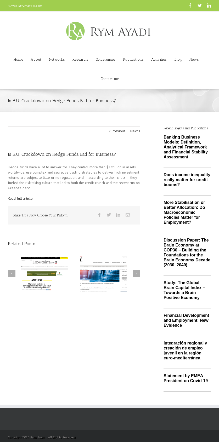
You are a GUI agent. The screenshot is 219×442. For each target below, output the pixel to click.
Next (134, 131)
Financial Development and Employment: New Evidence (186, 320)
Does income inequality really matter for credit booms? (187, 180)
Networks (57, 59)
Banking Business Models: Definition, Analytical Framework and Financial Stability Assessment (186, 147)
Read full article (20, 198)
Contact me (109, 79)
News (194, 59)
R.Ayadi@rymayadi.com (25, 6)
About (36, 59)
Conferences (105, 59)
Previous (118, 131)
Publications (133, 59)
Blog (178, 59)
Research (80, 59)
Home (18, 59)
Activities (159, 59)
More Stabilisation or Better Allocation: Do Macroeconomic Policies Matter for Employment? (184, 212)
